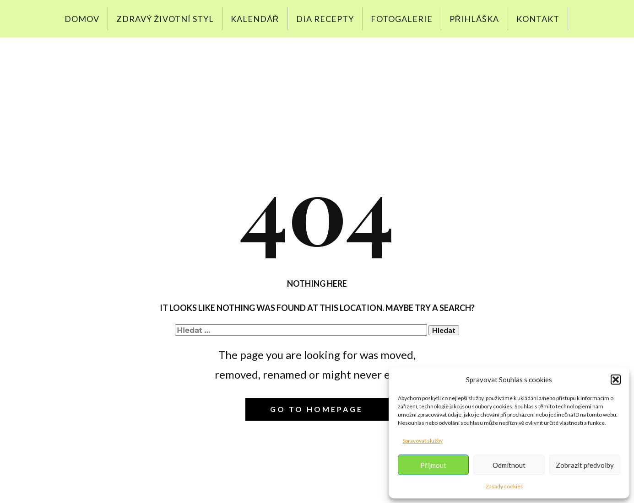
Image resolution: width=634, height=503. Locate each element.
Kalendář (255, 19)
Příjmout (433, 465)
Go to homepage (316, 409)
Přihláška (474, 19)
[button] (615, 379)
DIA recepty (325, 19)
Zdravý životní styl (165, 19)
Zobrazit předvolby (585, 465)
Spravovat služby (422, 440)
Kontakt (537, 19)
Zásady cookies (504, 486)
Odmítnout (509, 465)
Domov (82, 19)
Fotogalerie (402, 19)
